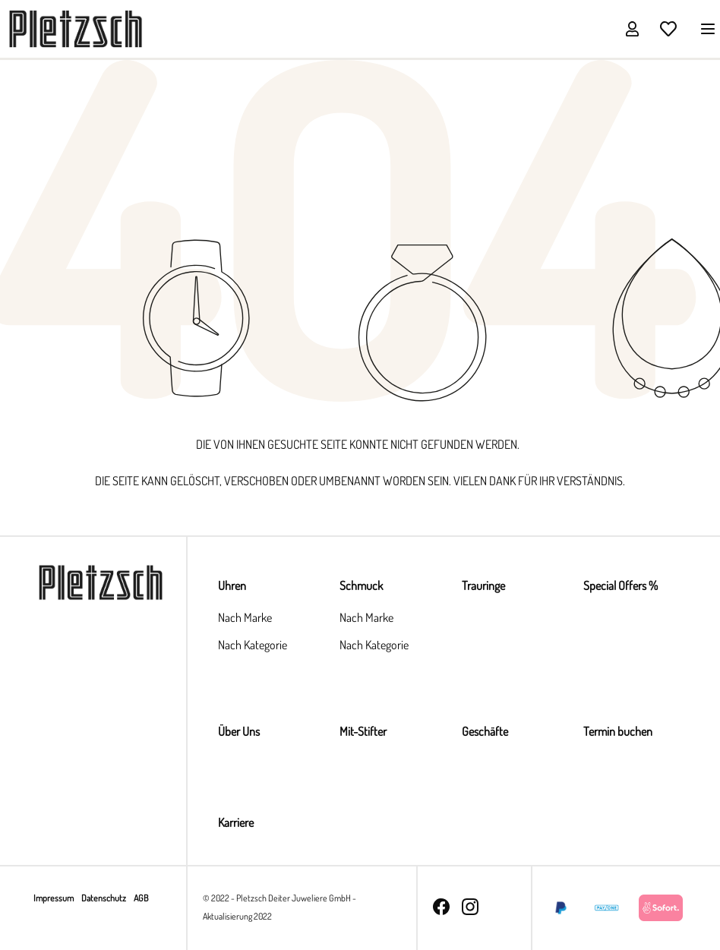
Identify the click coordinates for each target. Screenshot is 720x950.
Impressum (54, 898)
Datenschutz (104, 898)
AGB (141, 898)
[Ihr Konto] (632, 28)
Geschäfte (485, 731)
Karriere (236, 822)
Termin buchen (617, 731)
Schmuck (361, 585)
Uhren (232, 585)
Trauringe (483, 585)
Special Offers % (620, 585)
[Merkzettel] (668, 28)
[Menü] (703, 28)
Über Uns (239, 731)
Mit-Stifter (363, 731)
